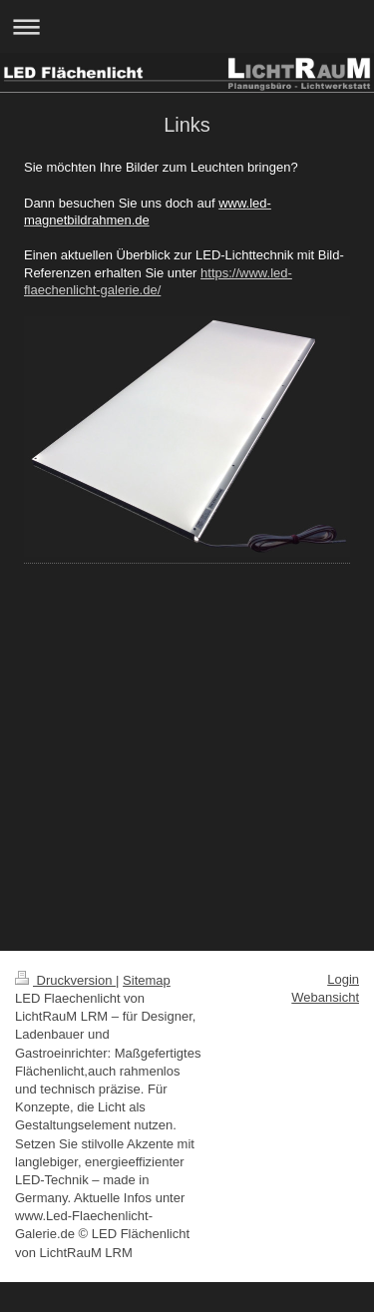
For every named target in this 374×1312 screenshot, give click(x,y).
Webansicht (325, 997)
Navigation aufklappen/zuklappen (187, 26)
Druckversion (65, 980)
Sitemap (147, 980)
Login (343, 979)
